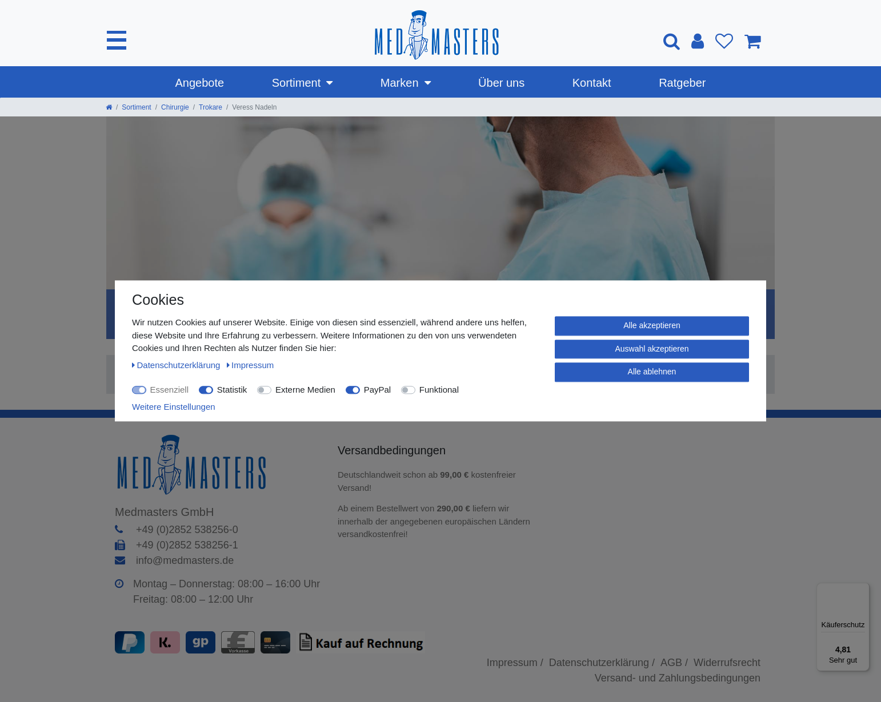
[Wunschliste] (724, 41)
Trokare (210, 107)
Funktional (439, 389)
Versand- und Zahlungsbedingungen (677, 678)
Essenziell (169, 389)
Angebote (200, 82)
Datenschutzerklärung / (602, 662)
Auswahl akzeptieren (651, 348)
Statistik (232, 389)
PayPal (377, 389)
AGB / (674, 662)
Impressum (250, 365)
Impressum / (515, 662)
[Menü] (863, 589)
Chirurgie (175, 107)
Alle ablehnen (652, 371)
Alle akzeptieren (651, 325)
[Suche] (672, 41)
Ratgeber (682, 82)
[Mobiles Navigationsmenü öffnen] (116, 40)
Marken (400, 82)
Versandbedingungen (393, 450)
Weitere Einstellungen (173, 406)
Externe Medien (305, 389)
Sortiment (296, 82)
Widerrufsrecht (727, 662)
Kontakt (591, 82)
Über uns (501, 82)
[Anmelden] (698, 41)
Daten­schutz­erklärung (177, 365)
